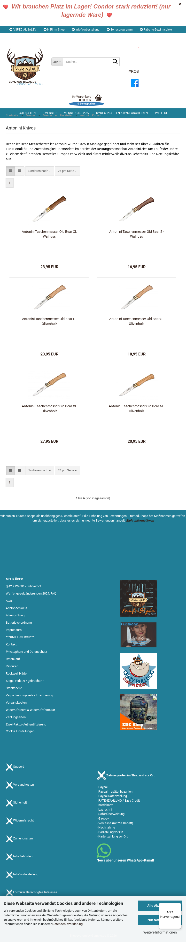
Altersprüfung (15, 615)
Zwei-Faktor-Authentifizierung (26, 724)
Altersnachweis (16, 608)
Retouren (12, 666)
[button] (19, 36)
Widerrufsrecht (23, 820)
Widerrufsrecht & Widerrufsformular (30, 710)
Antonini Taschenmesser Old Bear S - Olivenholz (136, 321)
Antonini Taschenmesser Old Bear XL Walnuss (49, 234)
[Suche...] (57, 61)
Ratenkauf (13, 659)
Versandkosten (16, 702)
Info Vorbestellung (86, 29)
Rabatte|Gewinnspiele (156, 29)
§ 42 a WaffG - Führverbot (23, 586)
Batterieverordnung (19, 622)
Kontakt (11, 644)
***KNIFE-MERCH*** (20, 637)
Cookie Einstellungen (20, 731)
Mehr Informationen (140, 520)
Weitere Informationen (160, 932)
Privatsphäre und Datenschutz (26, 651)
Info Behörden (22, 856)
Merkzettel (74, 37)
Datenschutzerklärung (67, 924)
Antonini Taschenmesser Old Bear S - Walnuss (136, 234)
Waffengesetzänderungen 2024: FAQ (31, 593)
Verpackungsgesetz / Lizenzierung (29, 695)
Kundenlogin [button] (47, 37)
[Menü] (178, 906)
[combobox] (39, 171)
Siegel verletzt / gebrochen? (25, 681)
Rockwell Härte (16, 673)
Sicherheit (20, 803)
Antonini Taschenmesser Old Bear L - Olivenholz (49, 321)
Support (18, 767)
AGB (9, 601)
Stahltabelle (14, 688)
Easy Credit (132, 800)
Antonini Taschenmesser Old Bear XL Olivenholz (49, 408)
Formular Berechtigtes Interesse (35, 892)
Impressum (14, 630)
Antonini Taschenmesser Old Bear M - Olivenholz (136, 408)
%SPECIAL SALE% (22, 29)
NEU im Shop (54, 29)
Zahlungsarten (16, 717)
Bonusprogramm (120, 29)
